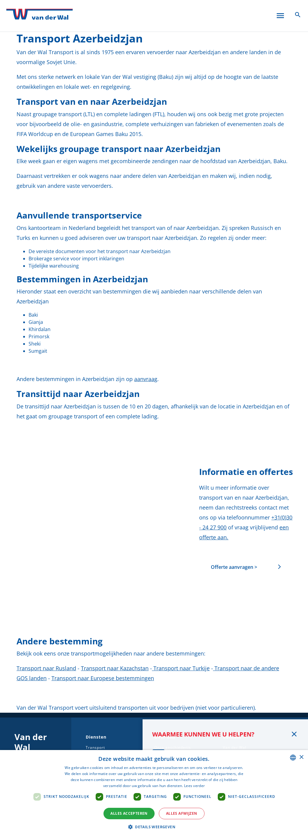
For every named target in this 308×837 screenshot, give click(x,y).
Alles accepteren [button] (128, 813)
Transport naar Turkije (181, 668)
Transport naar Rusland (46, 668)
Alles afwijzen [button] (181, 813)
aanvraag (145, 379)
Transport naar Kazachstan (115, 668)
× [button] (301, 757)
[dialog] (154, 793)
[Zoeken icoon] (297, 14)
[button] (154, 827)
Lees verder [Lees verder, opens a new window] (194, 785)
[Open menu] (280, 14)
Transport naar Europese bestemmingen (102, 678)
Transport (95, 747)
